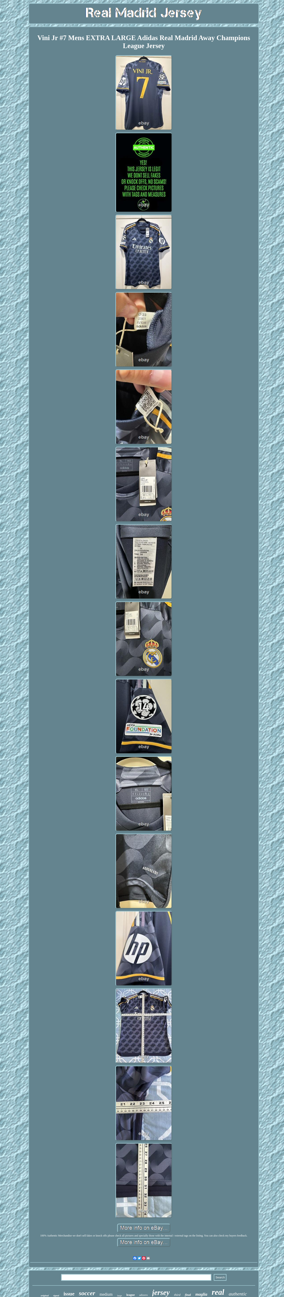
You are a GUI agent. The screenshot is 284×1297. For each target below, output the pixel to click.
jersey (161, 1293)
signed (56, 1295)
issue (68, 1294)
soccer (87, 1293)
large (119, 1295)
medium (106, 1294)
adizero (143, 1295)
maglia (201, 1294)
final (188, 1295)
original (45, 1295)
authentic (238, 1294)
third (177, 1295)
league (130, 1295)
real (218, 1292)
